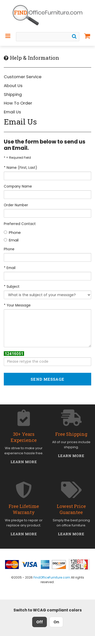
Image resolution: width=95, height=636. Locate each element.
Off (39, 622)
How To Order (18, 103)
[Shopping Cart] (87, 36)
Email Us (12, 112)
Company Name (18, 186)
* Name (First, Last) (20, 167)
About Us (13, 86)
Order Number (16, 205)
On (56, 622)
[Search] (74, 36)
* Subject (12, 286)
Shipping (13, 94)
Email (11, 240)
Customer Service (23, 77)
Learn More (24, 461)
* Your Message (17, 305)
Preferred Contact (20, 223)
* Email (9, 267)
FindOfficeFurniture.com (51, 577)
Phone (12, 232)
